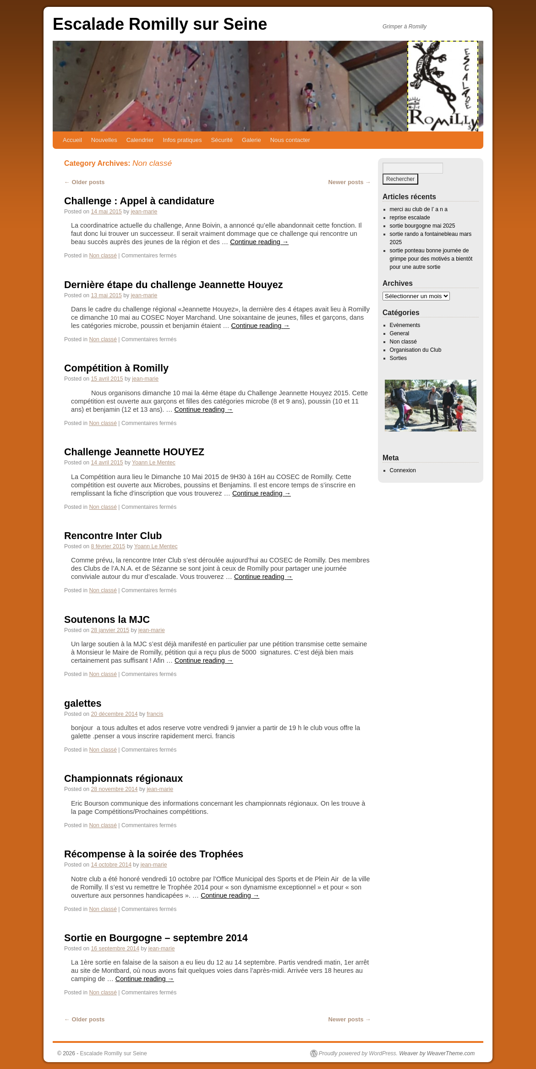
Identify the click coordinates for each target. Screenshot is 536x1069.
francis (155, 714)
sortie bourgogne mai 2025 (422, 226)
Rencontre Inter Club (113, 535)
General (400, 333)
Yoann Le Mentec (153, 462)
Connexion (403, 470)
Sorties (398, 358)
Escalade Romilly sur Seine (160, 24)
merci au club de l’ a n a (419, 209)
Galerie (251, 139)
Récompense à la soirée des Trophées (153, 854)
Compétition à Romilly (116, 368)
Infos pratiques (182, 139)
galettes (83, 703)
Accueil (72, 139)
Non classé (103, 255)
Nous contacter (290, 139)
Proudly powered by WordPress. (358, 1053)
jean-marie (144, 211)
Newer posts (349, 182)
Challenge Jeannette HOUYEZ (134, 452)
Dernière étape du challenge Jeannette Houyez (173, 284)
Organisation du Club (416, 350)
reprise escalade (410, 217)
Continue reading (259, 241)
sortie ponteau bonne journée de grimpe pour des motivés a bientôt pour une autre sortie (431, 258)
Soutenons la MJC (107, 619)
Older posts (84, 182)
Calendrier (140, 139)
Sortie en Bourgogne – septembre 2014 (156, 938)
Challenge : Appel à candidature (139, 201)
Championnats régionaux (123, 778)
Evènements (405, 325)
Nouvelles (104, 139)
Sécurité (222, 139)
